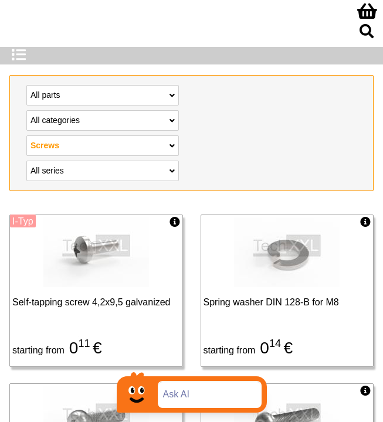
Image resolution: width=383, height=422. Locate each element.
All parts (102, 94)
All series (102, 170)
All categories (102, 119)
